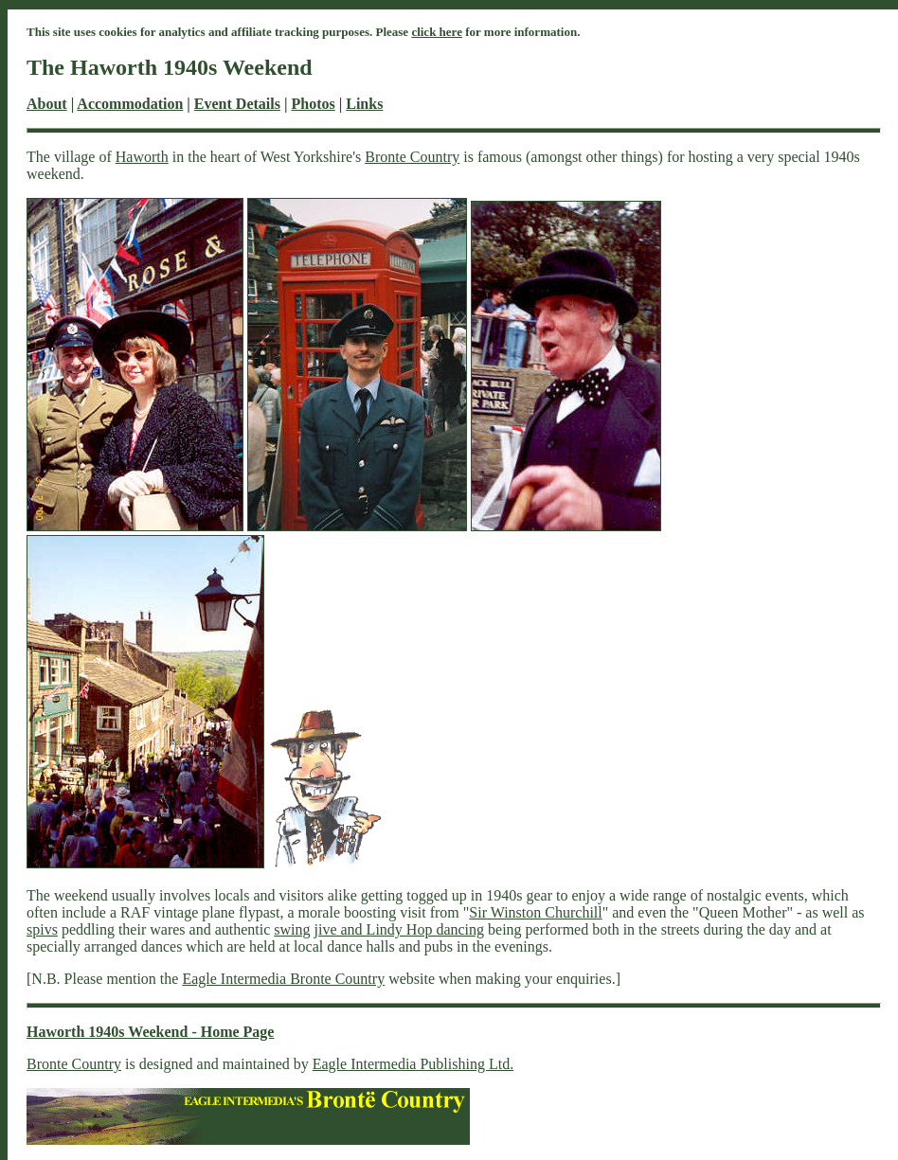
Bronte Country (412, 157)
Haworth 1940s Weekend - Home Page (150, 1032)
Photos (312, 104)
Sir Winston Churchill (535, 912)
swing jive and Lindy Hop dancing (379, 929)
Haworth (142, 157)
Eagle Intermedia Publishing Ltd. (413, 1064)
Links (364, 104)
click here (436, 32)
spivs (42, 929)
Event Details (237, 104)
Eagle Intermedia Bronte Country (283, 979)
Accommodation (130, 104)
